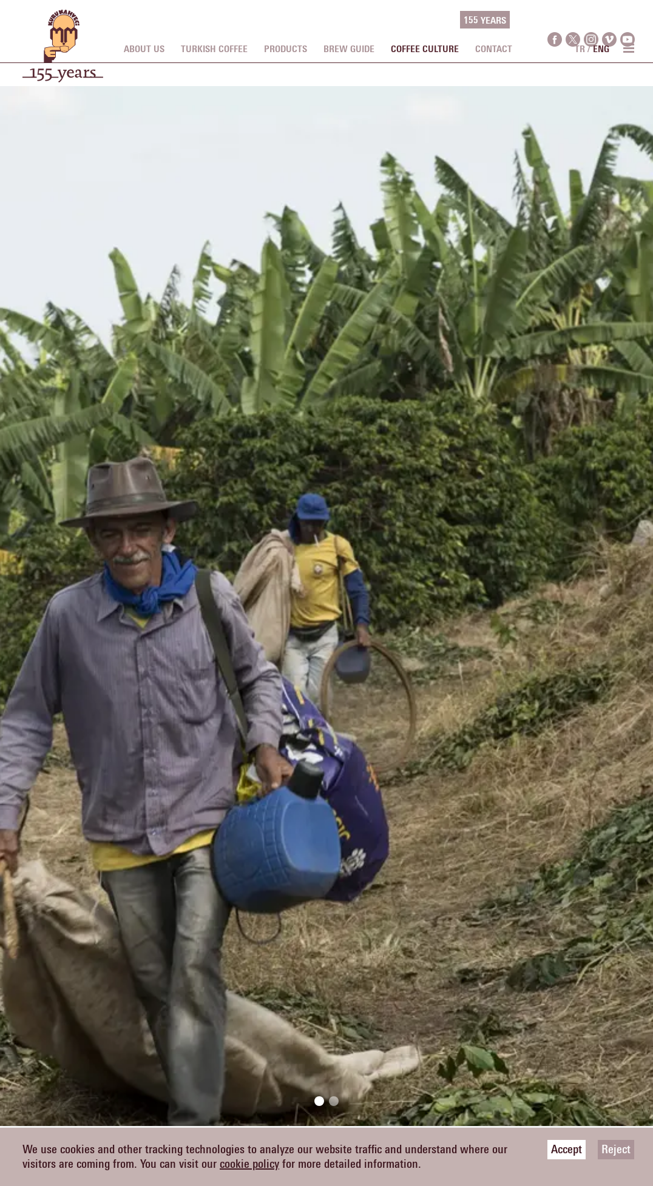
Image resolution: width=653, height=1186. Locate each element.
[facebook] (554, 20)
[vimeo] (609, 20)
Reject (616, 1150)
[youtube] (627, 20)
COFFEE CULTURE (425, 49)
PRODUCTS (285, 49)
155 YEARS (485, 20)
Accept (566, 1150)
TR (580, 49)
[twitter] (573, 20)
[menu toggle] (628, 48)
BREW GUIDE (348, 49)
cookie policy (249, 1164)
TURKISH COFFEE (214, 49)
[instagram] (591, 20)
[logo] (62, 52)
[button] (319, 1101)
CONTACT (493, 49)
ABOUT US (144, 49)
